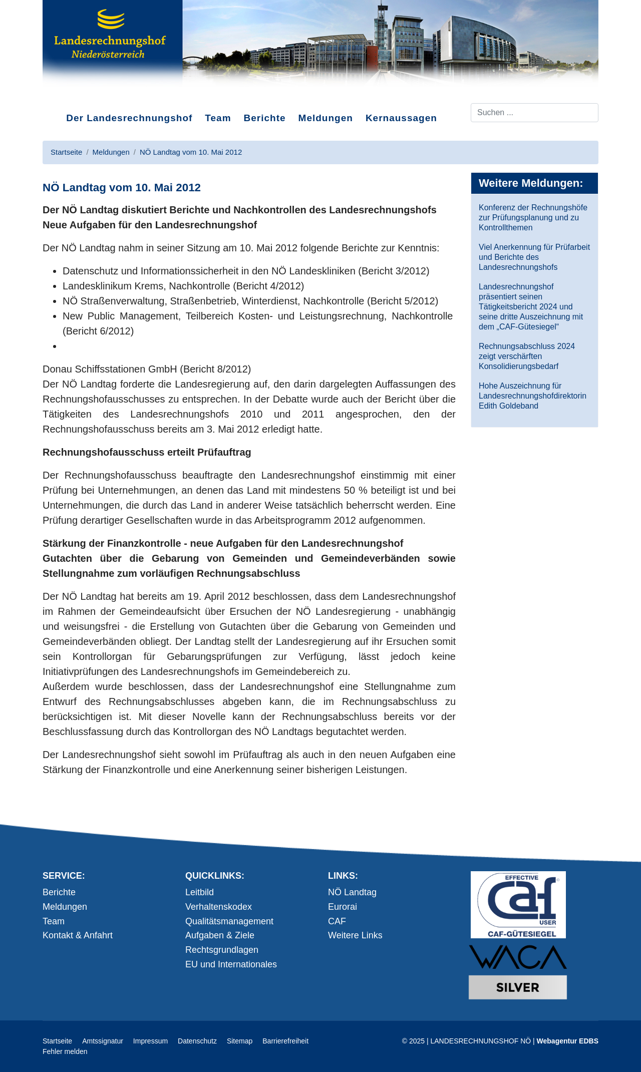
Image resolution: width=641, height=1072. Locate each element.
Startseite (57, 1041)
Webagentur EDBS (567, 1041)
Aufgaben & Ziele (219, 935)
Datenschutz (197, 1041)
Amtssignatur (102, 1041)
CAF (337, 921)
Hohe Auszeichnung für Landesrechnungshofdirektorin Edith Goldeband (532, 396)
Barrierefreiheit (285, 1041)
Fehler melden (65, 1051)
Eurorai (342, 907)
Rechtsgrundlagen (221, 950)
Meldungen (325, 118)
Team (218, 118)
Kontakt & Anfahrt (78, 935)
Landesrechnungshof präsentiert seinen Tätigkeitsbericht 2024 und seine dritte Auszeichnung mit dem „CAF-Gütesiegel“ (531, 306)
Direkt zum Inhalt (80, 94)
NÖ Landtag (352, 892)
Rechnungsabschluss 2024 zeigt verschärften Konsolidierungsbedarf (527, 356)
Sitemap (239, 1041)
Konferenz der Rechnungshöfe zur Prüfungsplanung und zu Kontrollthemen (533, 217)
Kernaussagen (401, 118)
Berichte (265, 118)
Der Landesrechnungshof (129, 118)
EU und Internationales (231, 964)
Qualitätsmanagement (229, 921)
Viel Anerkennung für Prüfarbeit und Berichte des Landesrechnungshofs (534, 257)
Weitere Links (355, 935)
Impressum (150, 1041)
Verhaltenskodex (218, 907)
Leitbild (199, 892)
